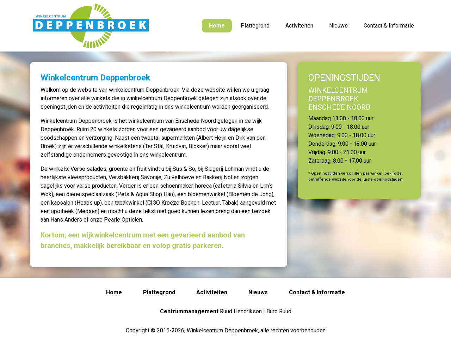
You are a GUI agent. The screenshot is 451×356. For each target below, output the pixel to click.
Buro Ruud (278, 311)
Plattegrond (255, 25)
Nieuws (338, 25)
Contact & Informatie (389, 25)
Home (217, 25)
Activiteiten (299, 25)
